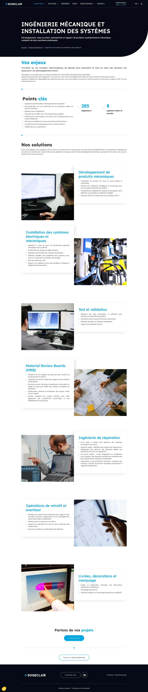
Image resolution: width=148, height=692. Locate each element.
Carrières (65, 4)
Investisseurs (86, 4)
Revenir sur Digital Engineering (74, 657)
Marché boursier (121, 675)
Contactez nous (74, 638)
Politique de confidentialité (81, 688)
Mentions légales (64, 688)
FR (136, 4)
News (74, 4)
